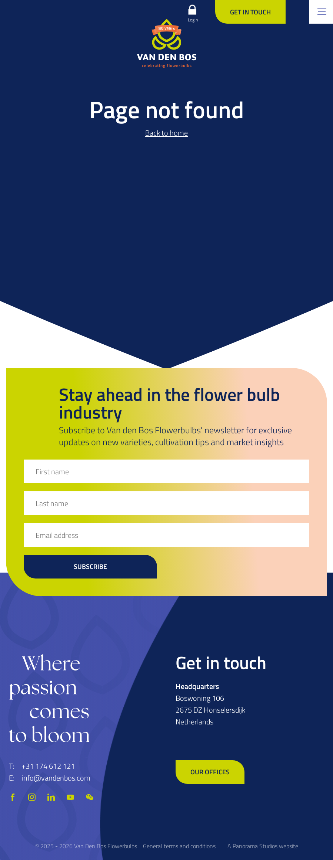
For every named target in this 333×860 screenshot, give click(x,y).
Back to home (166, 133)
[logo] (166, 43)
